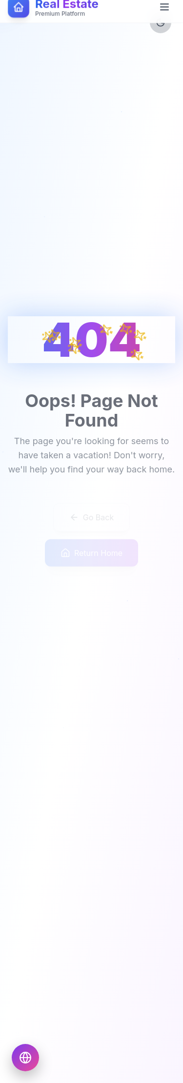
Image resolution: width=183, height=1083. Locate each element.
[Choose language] (25, 1057)
